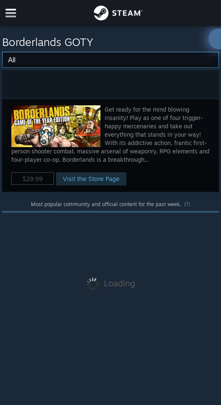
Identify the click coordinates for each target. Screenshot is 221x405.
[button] (110, 145)
